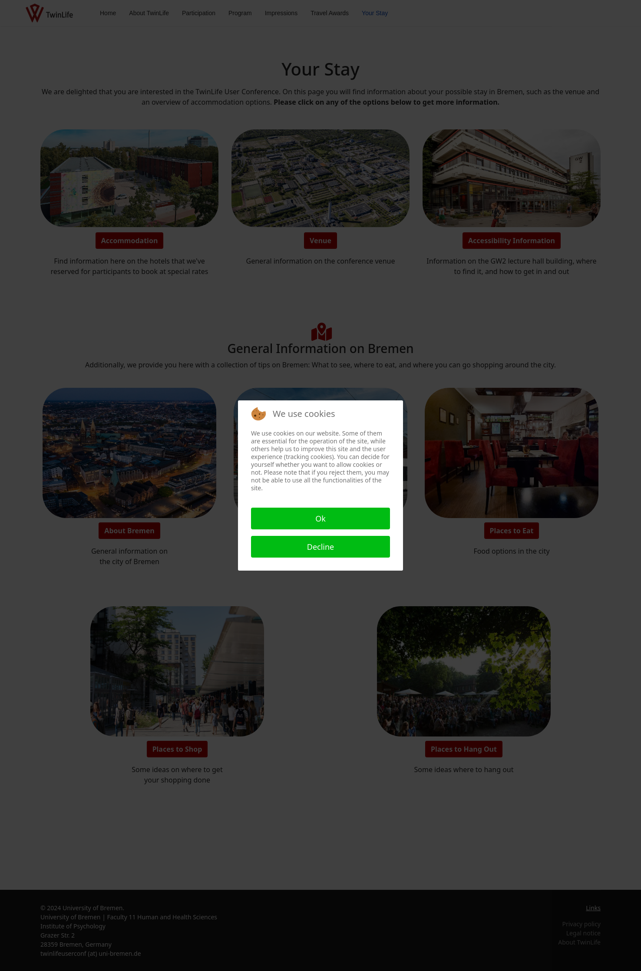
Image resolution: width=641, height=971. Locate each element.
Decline (320, 547)
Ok (320, 518)
